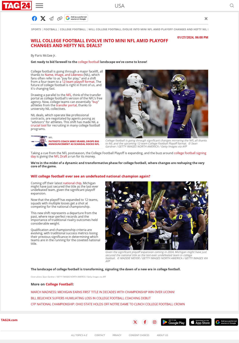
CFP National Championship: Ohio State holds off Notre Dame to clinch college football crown (108, 304)
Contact (100, 335)
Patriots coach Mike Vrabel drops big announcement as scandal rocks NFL (74, 143)
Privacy (117, 335)
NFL (68, 95)
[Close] (206, 18)
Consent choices (139, 335)
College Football (73, 29)
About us (162, 335)
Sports (36, 29)
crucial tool (38, 125)
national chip (72, 183)
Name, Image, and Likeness (64, 75)
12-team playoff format (78, 82)
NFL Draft (60, 156)
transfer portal (66, 105)
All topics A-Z (79, 335)
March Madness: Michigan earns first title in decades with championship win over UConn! (103, 292)
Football (50, 29)
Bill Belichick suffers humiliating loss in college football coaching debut (91, 298)
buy (95, 102)
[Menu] (39, 5)
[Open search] (231, 5)
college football (88, 62)
